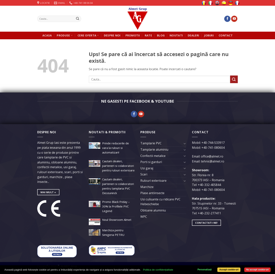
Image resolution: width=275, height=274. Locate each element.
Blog (161, 35)
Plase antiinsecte (152, 193)
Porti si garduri (151, 162)
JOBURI (209, 35)
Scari (143, 174)
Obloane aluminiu (153, 210)
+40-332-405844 (209, 185)
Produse (65, 35)
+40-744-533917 (213, 143)
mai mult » (48, 192)
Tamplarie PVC (151, 143)
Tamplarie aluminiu (154, 149)
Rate (148, 35)
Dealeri (193, 35)
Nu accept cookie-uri (257, 269)
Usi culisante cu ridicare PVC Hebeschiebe (160, 201)
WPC (143, 217)
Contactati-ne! (206, 222)
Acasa (47, 35)
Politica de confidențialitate (158, 269)
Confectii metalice (153, 156)
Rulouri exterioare (153, 180)
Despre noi (112, 35)
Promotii (132, 35)
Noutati (176, 35)
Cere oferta (88, 35)
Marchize (147, 187)
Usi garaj (146, 168)
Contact (226, 35)
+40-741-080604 (213, 147)
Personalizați (204, 269)
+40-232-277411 (209, 213)
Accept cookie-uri (229, 269)
